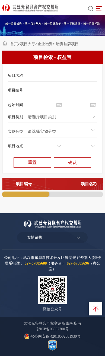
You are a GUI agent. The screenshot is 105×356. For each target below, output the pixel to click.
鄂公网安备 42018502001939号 (52, 336)
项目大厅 (27, 44)
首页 (14, 44)
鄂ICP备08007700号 (52, 329)
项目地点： (17, 146)
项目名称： (17, 76)
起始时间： (17, 105)
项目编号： (17, 90)
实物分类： (17, 132)
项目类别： (17, 117)
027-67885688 (36, 263)
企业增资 (45, 44)
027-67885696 (78, 263)
